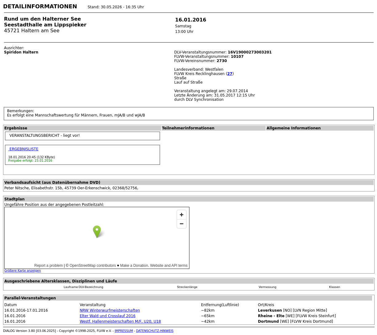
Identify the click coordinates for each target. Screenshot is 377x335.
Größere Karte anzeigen (22, 270)
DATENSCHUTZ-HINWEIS (155, 331)
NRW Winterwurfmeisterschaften (110, 310)
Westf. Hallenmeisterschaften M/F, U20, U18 (120, 321)
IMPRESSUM (124, 331)
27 (229, 74)
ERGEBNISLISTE (23, 149)
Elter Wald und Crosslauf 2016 (107, 316)
